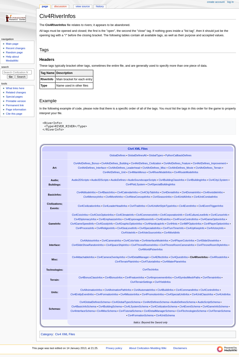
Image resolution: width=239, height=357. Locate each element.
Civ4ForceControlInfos (185, 219)
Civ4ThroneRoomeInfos (144, 245)
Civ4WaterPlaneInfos (174, 261)
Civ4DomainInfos (191, 192)
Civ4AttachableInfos (83, 257)
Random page (14, 52)
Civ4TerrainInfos (212, 277)
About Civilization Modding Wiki (147, 348)
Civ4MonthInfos (114, 196)
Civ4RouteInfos (218, 257)
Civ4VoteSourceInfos (150, 232)
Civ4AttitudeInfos (86, 192)
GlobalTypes (156, 155)
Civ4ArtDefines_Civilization (146, 163)
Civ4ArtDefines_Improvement (209, 163)
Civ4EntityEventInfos (82, 294)
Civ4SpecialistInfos (150, 228)
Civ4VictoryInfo (215, 228)
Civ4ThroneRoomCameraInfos (177, 245)
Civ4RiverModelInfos (160, 172)
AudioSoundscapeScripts (142, 179)
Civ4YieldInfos (163, 281)
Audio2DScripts (80, 179)
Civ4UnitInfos (223, 294)
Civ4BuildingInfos (196, 179)
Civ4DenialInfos (170, 192)
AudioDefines (118, 179)
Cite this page (14, 113)
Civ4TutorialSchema (130, 311)
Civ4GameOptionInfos (212, 219)
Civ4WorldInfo (172, 232)
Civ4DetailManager (138, 257)
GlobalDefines (117, 155)
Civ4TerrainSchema (219, 311)
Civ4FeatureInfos (134, 277)
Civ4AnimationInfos (91, 289)
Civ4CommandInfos (187, 289)
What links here (15, 88)
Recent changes (15, 48)
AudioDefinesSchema (183, 302)
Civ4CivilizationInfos (89, 205)
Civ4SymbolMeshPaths (187, 277)
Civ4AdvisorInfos (89, 240)
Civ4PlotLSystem (135, 184)
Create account (216, 1)
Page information (16, 109)
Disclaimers (180, 348)
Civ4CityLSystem (218, 179)
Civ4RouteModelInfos (186, 172)
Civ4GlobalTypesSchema (126, 302)
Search (5, 67)
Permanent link (15, 105)
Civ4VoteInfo (128, 232)
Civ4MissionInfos (130, 294)
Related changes (16, 92)
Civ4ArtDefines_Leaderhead (124, 167)
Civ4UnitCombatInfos (206, 196)
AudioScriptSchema (209, 302)
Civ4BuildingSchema (110, 306)
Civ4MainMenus (137, 172)
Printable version (16, 101)
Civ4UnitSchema (165, 315)
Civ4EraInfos (163, 219)
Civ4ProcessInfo (85, 228)
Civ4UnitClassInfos (202, 294)
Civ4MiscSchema (107, 311)
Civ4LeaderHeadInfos (115, 205)
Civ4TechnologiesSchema (191, 311)
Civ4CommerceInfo (147, 214)
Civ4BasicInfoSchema (83, 306)
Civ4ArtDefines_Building (115, 163)
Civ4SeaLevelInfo (127, 228)
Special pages (14, 96)
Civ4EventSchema (189, 306)
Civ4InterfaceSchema (82, 311)
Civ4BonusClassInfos (91, 277)
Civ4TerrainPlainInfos (127, 261)
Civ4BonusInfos (114, 277)
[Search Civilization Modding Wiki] (17, 72)
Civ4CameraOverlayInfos (111, 257)
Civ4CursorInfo (219, 214)
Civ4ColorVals (131, 240)
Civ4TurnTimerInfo (173, 228)
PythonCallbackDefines (178, 155)
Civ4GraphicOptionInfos (128, 223)
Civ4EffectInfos (159, 257)
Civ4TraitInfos (137, 205)
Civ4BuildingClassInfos (171, 179)
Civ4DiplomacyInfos (85, 219)
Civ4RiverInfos (199, 257)
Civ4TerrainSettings (141, 281)
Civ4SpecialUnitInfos (178, 294)
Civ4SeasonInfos (162, 196)
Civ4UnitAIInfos (183, 196)
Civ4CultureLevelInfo (196, 214)
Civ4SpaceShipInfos (117, 245)
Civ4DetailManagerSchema (159, 311)
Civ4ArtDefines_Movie (180, 167)
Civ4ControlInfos (209, 289)
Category (47, 334)
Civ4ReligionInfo (105, 228)
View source (83, 6)
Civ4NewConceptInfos (137, 196)
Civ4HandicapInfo (154, 223)
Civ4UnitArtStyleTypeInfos (162, 205)
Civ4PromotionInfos (153, 294)
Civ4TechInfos (150, 269)
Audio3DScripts (100, 179)
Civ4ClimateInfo (125, 214)
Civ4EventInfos (187, 205)
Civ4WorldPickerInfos (150, 249)
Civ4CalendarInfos (127, 192)
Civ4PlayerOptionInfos (216, 223)
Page (45, 6)
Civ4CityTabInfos (149, 192)
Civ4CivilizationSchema (164, 306)
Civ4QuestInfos (179, 257)
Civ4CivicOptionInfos (102, 214)
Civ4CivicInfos (80, 214)
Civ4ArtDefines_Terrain (209, 167)
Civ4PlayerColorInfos (182, 240)
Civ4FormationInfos (107, 294)
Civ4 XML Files (138, 148)
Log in (230, 1)
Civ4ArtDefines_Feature (177, 163)
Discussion (60, 6)
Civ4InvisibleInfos (213, 192)
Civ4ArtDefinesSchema (156, 302)
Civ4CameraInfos (111, 240)
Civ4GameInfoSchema (215, 306)
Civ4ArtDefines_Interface (92, 167)
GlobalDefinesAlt (137, 155)
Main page (12, 43)
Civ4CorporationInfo (171, 214)
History (100, 6)
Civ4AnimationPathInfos (117, 289)
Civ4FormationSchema (141, 315)
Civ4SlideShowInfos (208, 240)
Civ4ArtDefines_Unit (114, 172)
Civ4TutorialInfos (150, 261)
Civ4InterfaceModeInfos (155, 240)
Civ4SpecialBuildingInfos (161, 184)
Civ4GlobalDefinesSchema (95, 302)
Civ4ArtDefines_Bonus (86, 163)
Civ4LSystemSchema (136, 306)
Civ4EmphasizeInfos (110, 219)
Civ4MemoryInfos (93, 196)
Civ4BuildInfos (165, 289)
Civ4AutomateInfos (144, 289)
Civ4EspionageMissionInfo (139, 219)
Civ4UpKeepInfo (195, 228)
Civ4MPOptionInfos (190, 223)
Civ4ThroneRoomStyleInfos (212, 245)
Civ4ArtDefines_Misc (154, 167)
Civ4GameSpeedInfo (82, 223)
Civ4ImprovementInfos (159, 277)
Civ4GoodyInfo (104, 223)
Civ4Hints (172, 223)
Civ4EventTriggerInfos (210, 205)
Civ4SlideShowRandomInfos (88, 245)
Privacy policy (114, 348)
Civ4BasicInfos (106, 192)
